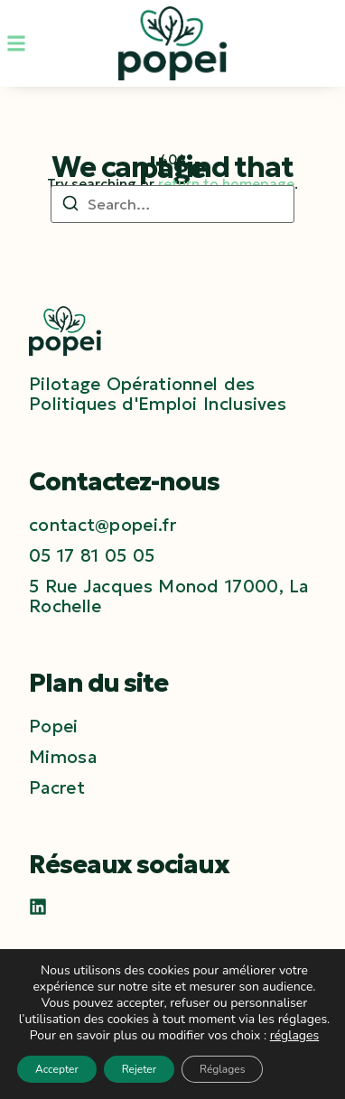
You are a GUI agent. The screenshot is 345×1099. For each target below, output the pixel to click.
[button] (16, 43)
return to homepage (226, 183)
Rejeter (139, 1069)
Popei (54, 726)
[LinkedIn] (38, 907)
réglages (295, 1036)
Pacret (57, 787)
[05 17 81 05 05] (91, 555)
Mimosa (63, 757)
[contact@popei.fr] (102, 525)
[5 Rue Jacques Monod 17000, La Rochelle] (172, 596)
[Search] (70, 206)
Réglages (222, 1069)
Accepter (57, 1069)
